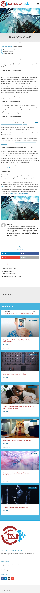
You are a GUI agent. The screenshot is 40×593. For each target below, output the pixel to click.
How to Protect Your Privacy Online (14, 374)
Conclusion (6, 278)
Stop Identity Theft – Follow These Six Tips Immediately (16, 341)
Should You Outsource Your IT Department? (17, 441)
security (3, 186)
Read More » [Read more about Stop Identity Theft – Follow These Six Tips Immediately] (5, 344)
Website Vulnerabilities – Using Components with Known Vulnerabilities (19, 407)
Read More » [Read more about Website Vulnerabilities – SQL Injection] (5, 510)
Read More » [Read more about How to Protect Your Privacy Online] (5, 377)
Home (2, 46)
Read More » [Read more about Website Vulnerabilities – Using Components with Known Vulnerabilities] (5, 411)
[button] (38, 4)
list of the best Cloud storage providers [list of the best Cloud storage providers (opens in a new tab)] (19, 193)
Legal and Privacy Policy (6, 590)
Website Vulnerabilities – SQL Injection (15, 507)
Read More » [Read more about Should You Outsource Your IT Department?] (5, 443)
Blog (6, 46)
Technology (10, 46)
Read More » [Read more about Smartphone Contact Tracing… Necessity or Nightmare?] (5, 477)
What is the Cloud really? (9, 268)
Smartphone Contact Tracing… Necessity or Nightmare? (17, 474)
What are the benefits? (9, 271)
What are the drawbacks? (9, 273)
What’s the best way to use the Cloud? (12, 276)
